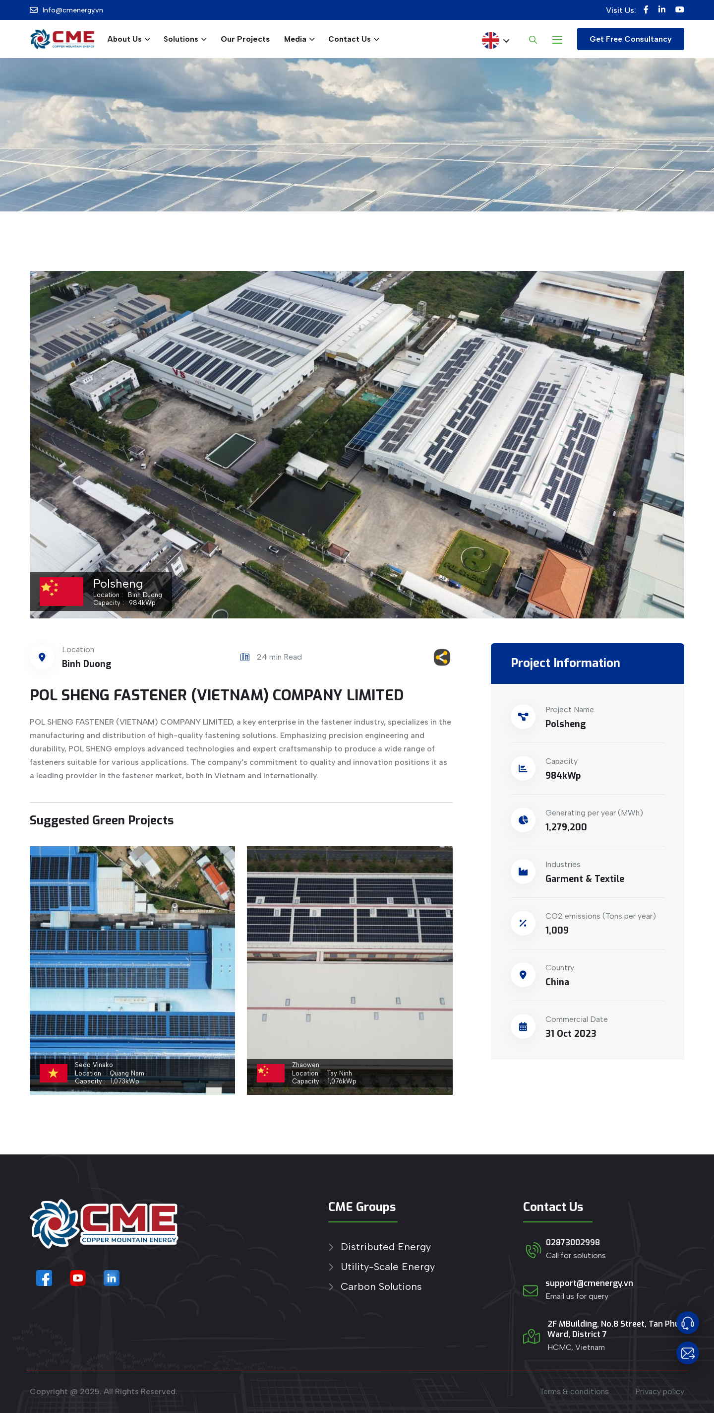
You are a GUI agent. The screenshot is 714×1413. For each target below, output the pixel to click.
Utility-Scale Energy (388, 1267)
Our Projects (245, 39)
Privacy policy (659, 1391)
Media (295, 39)
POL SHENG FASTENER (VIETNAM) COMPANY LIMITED (217, 695)
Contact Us (349, 39)
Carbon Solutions (381, 1286)
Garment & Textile (584, 879)
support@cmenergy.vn (589, 1283)
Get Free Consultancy (631, 39)
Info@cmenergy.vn (73, 10)
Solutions (181, 39)
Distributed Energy (386, 1247)
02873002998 (573, 1242)
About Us (125, 39)
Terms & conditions (574, 1391)
